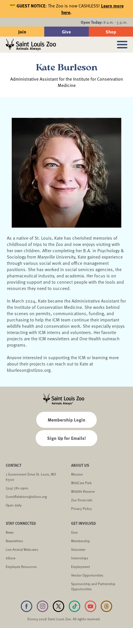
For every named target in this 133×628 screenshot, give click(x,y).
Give (66, 31)
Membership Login (66, 419)
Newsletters (14, 540)
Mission (77, 474)
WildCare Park (81, 482)
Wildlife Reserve (83, 491)
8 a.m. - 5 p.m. (104, 22)
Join (22, 31)
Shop (111, 31)
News (10, 532)
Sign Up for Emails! (66, 438)
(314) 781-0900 (17, 488)
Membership (80, 540)
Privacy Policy (81, 508)
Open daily (14, 505)
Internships (79, 558)
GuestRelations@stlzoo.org (26, 496)
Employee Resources (21, 566)
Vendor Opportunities (87, 575)
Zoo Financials (81, 500)
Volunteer (78, 549)
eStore (10, 558)
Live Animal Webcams (22, 549)
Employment (80, 566)
